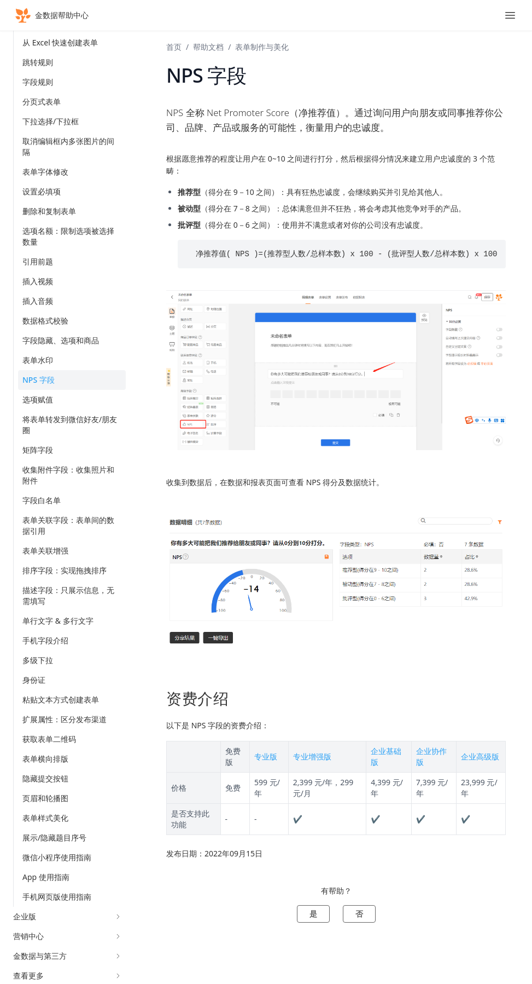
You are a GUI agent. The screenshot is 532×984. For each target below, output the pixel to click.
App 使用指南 (45, 877)
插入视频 (37, 281)
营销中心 (67, 936)
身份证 (33, 680)
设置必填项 (41, 191)
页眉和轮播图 (45, 798)
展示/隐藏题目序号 (54, 837)
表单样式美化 (45, 818)
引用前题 (37, 261)
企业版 (67, 916)
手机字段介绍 (45, 640)
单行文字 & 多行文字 (57, 620)
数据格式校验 (45, 320)
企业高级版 (480, 756)
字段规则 (37, 82)
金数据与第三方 (67, 956)
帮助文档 (208, 47)
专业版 (265, 756)
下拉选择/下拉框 (50, 121)
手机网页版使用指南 (56, 896)
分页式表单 (41, 101)
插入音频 (37, 301)
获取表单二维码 (49, 739)
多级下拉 (37, 660)
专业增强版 (312, 756)
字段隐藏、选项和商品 (60, 340)
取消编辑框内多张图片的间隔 (68, 146)
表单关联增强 (45, 550)
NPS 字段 (38, 380)
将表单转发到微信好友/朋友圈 (69, 424)
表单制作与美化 (262, 47)
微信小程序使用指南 (56, 857)
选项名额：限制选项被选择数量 (68, 236)
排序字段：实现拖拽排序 (64, 570)
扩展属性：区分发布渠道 (64, 719)
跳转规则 (37, 62)
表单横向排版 (45, 758)
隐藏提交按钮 (45, 778)
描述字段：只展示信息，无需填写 (68, 595)
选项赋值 (37, 399)
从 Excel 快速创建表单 (60, 42)
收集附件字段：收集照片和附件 (68, 475)
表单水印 (37, 360)
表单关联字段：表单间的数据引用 (68, 525)
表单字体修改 (45, 171)
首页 (174, 47)
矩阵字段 (37, 450)
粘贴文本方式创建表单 (60, 699)
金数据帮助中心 (51, 15)
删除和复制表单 (49, 211)
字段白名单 (41, 500)
